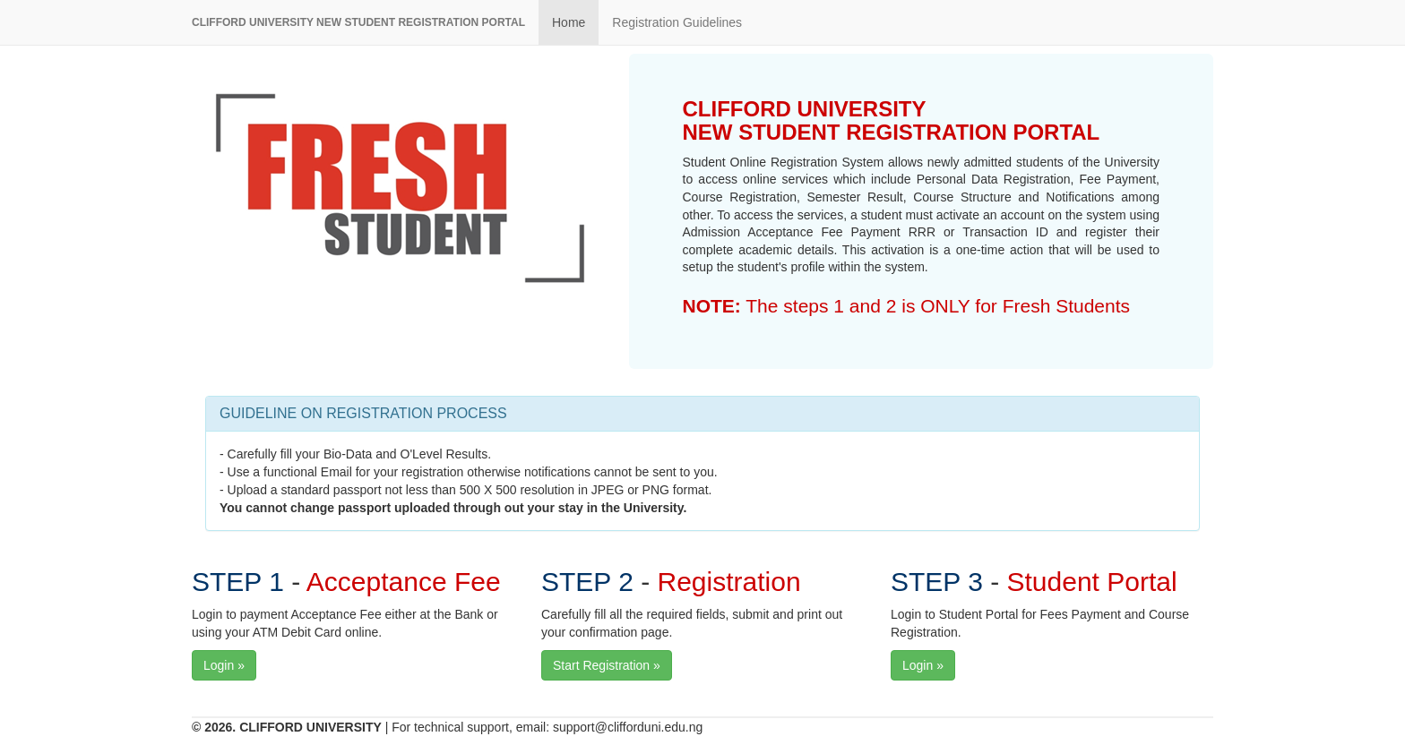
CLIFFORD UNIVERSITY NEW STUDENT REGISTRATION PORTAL (358, 22)
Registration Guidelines (677, 22)
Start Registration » (606, 665)
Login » (224, 665)
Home (568, 22)
